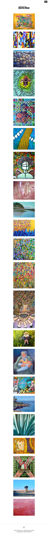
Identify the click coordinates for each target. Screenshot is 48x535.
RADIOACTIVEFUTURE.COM (24, 531)
